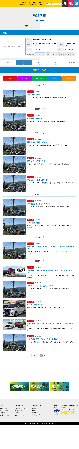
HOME (1, 406)
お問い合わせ (71, 63)
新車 (34, 3)
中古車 (39, 3)
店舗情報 (22, 4)
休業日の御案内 (65, 4)
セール (54, 78)
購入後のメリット (4, 415)
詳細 (8, 63)
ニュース (23, 63)
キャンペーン (39, 78)
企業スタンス (35, 410)
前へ (33, 356)
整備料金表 (71, 4)
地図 (39, 63)
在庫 (55, 63)
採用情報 (76, 4)
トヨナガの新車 (4, 410)
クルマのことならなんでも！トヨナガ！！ (7, 7)
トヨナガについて (25, 3)
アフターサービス (32, 4)
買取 (41, 4)
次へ (45, 356)
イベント (24, 78)
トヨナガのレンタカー (20, 408)
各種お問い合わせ (19, 415)
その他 (69, 78)
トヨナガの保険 (19, 410)
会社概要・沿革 (36, 413)
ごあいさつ (34, 408)
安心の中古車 (3, 408)
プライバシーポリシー (37, 415)
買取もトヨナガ (19, 406)
